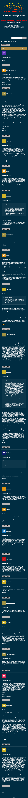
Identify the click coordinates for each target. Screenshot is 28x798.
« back (2, 792)
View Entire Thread (23, 48)
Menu (3, 36)
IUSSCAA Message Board (8, 41)
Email (5, 82)
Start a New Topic (5, 44)
